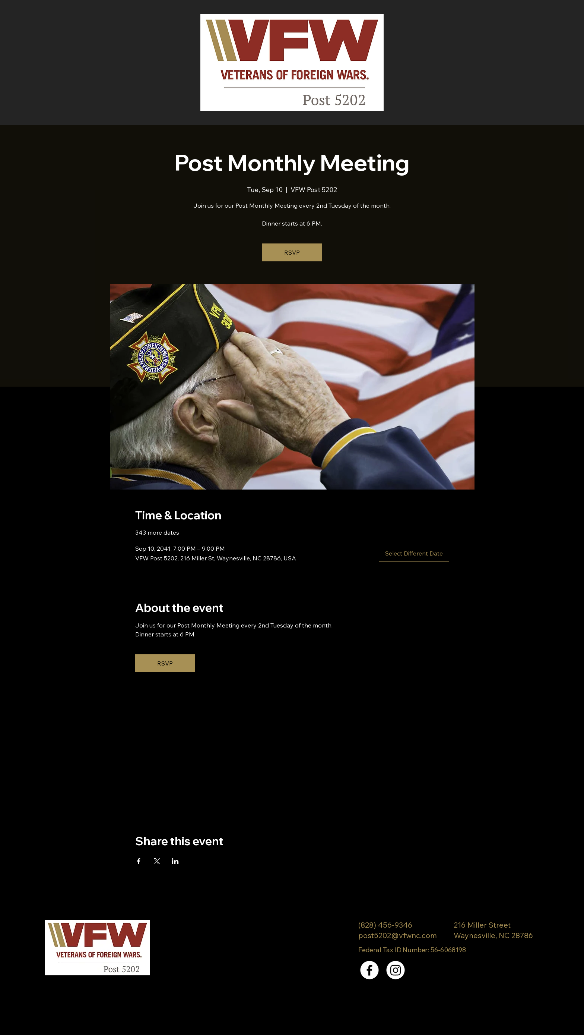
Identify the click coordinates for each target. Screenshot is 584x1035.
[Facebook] (369, 970)
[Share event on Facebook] (138, 861)
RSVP (292, 252)
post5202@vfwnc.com (397, 935)
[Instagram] (395, 970)
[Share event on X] (157, 861)
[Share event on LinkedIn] (175, 861)
